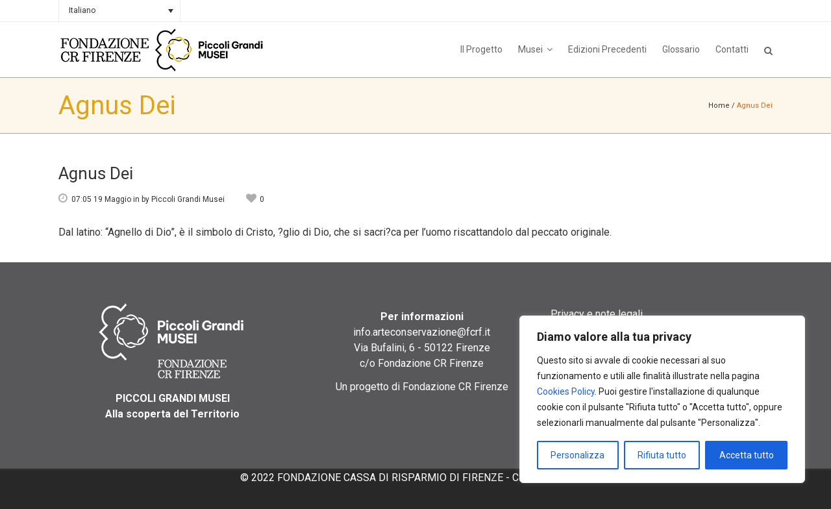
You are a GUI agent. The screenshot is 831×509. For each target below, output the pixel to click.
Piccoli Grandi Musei (188, 199)
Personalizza (577, 455)
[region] (662, 399)
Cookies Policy (566, 391)
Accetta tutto (746, 455)
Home (719, 105)
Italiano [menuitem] (82, 10)
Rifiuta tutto (662, 455)
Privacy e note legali (597, 314)
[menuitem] (119, 10)
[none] (119, 10)
